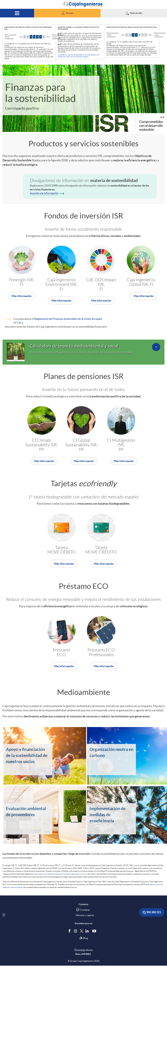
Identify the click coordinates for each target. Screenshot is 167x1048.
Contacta (85, 909)
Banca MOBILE (83, 954)
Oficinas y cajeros (85, 915)
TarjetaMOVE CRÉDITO (101, 550)
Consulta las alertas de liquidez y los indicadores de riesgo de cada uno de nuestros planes (78, 56)
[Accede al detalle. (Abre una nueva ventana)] (83, 352)
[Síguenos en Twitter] (81, 931)
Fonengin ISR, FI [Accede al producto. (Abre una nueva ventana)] (21, 282)
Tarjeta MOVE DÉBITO (61, 550)
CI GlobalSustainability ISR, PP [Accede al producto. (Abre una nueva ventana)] (81, 445)
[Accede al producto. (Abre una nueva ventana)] (21, 296)
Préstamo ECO (61, 652)
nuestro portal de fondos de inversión (53, 874)
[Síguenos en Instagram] (76, 931)
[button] (67, 13)
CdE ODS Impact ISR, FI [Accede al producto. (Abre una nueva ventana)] (101, 284)
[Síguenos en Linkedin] (88, 931)
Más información (21, 295)
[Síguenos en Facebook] (70, 931)
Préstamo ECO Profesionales (101, 652)
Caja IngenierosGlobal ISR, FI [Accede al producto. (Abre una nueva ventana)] (141, 282)
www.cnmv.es (81, 874)
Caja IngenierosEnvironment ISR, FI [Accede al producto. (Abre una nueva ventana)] (61, 284)
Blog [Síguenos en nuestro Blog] (83, 938)
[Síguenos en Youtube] (95, 931)
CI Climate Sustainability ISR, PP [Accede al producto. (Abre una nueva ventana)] (41, 445)
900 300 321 (152, 912)
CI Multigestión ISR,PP (121, 445)
